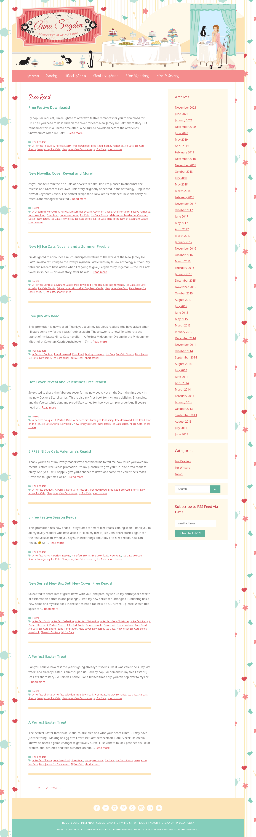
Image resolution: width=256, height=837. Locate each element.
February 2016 (184, 268)
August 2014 (183, 364)
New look (33, 632)
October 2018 (184, 172)
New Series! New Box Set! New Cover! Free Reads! (70, 583)
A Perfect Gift (81, 420)
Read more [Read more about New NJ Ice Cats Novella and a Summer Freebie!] (100, 272)
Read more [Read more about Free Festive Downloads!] (75, 133)
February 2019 (184, 152)
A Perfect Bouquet (43, 420)
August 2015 (183, 300)
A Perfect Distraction (87, 621)
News (35, 208)
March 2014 (183, 389)
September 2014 (186, 357)
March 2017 (183, 236)
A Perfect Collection (62, 621)
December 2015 (185, 281)
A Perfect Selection (64, 694)
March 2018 (183, 191)
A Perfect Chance (42, 694)
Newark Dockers (50, 632)
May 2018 (181, 184)
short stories (115, 149)
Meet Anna (75, 76)
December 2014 (185, 338)
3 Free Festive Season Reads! (52, 517)
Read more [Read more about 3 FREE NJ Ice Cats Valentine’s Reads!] (76, 477)
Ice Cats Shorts (99, 215)
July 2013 (181, 428)
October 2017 (184, 210)
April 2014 (182, 383)
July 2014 (181, 370)
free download (81, 145)
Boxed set (109, 625)
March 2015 (183, 325)
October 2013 (184, 409)
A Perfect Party (40, 555)
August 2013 (183, 421)
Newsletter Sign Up (162, 822)
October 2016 (184, 255)
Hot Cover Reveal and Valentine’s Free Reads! (67, 382)
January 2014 (183, 402)
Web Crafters (165, 829)
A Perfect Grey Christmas (114, 621)
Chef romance (121, 211)
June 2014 (181, 377)
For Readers (138, 76)
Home (33, 76)
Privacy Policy (185, 822)
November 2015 (185, 287)
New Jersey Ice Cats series (77, 149)
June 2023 (181, 114)
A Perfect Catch (41, 621)
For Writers (168, 76)
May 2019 (181, 140)
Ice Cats (129, 145)
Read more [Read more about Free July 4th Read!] (100, 342)
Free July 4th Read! (44, 316)
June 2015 (181, 313)
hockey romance (113, 145)
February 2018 (184, 197)
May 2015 (181, 319)
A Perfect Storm (62, 145)
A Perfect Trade (75, 625)
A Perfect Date (63, 420)
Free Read (97, 145)
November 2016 (185, 248)
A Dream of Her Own (44, 211)
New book (66, 423)
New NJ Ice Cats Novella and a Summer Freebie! (69, 246)
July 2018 (181, 178)
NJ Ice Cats (100, 149)
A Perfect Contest (42, 284)
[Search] (215, 489)
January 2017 (183, 242)
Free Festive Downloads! (49, 107)
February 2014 (184, 396)
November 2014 (185, 345)
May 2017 (181, 223)
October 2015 (184, 293)
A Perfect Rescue (42, 145)
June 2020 (181, 133)
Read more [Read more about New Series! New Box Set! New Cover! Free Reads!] (51, 609)
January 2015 (183, 332)
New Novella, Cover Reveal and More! (60, 173)
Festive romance (140, 211)
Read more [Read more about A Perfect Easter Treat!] (38, 682)
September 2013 (186, 415)
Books (51, 76)
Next (56, 788)
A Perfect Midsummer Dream (75, 211)
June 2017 (181, 216)
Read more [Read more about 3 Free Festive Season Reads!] (57, 543)
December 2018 (185, 159)
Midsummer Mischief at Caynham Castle (80, 288)
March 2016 (183, 261)
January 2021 (183, 120)
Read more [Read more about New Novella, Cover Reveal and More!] (79, 199)
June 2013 (181, 434)
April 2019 (182, 146)
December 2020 (185, 127)
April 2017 (182, 229)
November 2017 (185, 204)
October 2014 (184, 351)
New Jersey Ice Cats (48, 149)
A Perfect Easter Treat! (47, 656)
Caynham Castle (102, 211)
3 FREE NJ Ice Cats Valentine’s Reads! (59, 451)
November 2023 (185, 107)
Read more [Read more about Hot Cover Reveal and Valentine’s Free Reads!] (49, 407)
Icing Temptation (67, 628)
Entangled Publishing (102, 420)
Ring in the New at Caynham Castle (127, 218)
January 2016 (183, 274)
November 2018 (185, 165)
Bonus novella (94, 625)
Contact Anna (106, 76)
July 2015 (181, 306)
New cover (85, 628)
